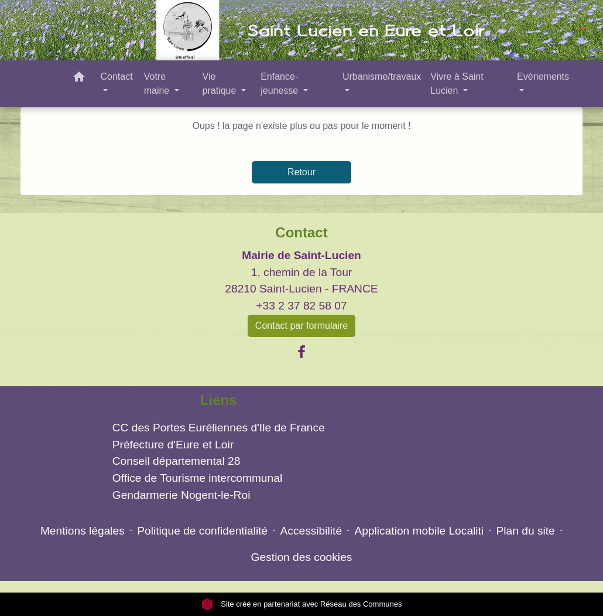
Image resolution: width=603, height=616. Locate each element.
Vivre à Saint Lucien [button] (456, 84)
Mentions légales (82, 531)
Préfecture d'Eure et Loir (173, 444)
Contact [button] (116, 76)
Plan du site (525, 531)
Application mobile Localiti (419, 531)
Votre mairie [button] (158, 84)
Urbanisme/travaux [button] (381, 76)
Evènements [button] (543, 76)
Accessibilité (311, 531)
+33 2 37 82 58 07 (301, 306)
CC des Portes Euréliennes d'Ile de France (218, 427)
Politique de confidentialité (202, 531)
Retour (301, 172)
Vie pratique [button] (221, 84)
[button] (79, 79)
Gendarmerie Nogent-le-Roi (181, 495)
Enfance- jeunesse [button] (281, 84)
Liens (218, 400)
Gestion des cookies (301, 557)
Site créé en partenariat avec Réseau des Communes (301, 604)
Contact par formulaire (301, 326)
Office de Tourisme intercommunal (197, 478)
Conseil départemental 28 (176, 461)
